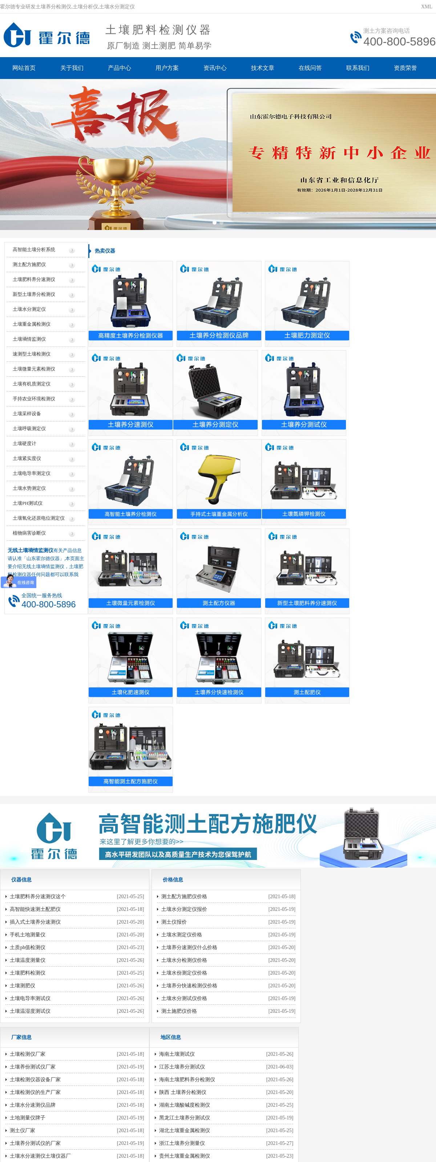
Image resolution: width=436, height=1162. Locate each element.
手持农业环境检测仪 (34, 401)
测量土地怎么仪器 (322, 874)
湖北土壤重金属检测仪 (35, 950)
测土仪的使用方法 (322, 900)
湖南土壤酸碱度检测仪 (35, 925)
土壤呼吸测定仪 (29, 430)
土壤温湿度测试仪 (30, 831)
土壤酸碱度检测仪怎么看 (330, 950)
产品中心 (120, 68)
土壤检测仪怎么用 (322, 925)
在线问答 (311, 68)
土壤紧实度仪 (27, 460)
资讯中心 (215, 68)
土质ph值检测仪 (27, 768)
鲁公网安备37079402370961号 (195, 1099)
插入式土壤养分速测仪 (35, 742)
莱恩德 (111, 1132)
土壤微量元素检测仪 (34, 371)
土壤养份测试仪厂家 (325, 730)
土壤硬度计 (24, 445)
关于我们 (72, 68)
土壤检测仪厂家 (320, 717)
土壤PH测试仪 (28, 505)
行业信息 (274, 1036)
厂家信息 (199, 1036)
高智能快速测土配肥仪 (35, 730)
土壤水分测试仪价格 (179, 819)
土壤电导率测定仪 (32, 475)
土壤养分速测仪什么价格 (184, 768)
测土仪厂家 (314, 793)
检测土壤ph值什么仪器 (327, 989)
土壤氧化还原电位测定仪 (39, 520)
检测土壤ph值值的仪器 (181, 950)
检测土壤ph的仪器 (176, 887)
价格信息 (162, 1036)
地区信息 (237, 1036)
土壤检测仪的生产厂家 (327, 755)
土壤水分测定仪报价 (179, 730)
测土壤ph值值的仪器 (179, 938)
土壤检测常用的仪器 (325, 976)
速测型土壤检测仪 (32, 356)
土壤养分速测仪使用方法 (330, 912)
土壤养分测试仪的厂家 (327, 806)
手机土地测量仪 (27, 755)
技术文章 (263, 68)
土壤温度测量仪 (27, 781)
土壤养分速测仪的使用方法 (332, 887)
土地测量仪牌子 (320, 781)
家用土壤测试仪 (320, 938)
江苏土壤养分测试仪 (33, 887)
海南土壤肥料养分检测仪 (38, 900)
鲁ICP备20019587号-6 (132, 1099)
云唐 (98, 1132)
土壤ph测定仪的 (173, 989)
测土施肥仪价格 (173, 831)
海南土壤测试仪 (27, 874)
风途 (87, 1132)
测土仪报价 (168, 742)
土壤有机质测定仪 (32, 386)
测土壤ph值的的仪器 (179, 912)
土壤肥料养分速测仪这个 (38, 717)
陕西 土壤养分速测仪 (33, 989)
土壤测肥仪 (22, 806)
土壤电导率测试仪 (30, 819)
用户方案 (167, 68)
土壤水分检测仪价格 (179, 781)
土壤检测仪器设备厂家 (327, 742)
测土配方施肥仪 (29, 266)
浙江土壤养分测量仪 (33, 963)
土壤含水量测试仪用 (325, 963)
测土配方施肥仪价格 (179, 717)
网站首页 (24, 68)
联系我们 (359, 68)
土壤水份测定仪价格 (179, 793)
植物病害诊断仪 (29, 535)
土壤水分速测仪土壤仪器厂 (332, 819)
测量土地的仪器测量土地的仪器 (191, 900)
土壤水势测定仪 (29, 490)
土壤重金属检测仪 (32, 326)
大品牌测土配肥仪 (322, 831)
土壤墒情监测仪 (29, 341)
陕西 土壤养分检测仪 (33, 912)
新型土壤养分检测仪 (34, 296)
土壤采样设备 (27, 416)
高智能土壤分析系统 (34, 251)
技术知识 (312, 1036)
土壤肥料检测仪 (27, 793)
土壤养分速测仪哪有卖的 (184, 874)
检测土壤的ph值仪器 (179, 925)
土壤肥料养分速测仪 (34, 281)
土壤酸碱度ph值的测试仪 (184, 963)
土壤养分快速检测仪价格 (184, 806)
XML (426, 6)
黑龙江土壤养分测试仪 (35, 938)
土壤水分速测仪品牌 (325, 768)
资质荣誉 (407, 68)
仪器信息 (124, 1036)
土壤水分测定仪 (29, 311)
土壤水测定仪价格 (176, 755)
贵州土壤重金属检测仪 (35, 976)
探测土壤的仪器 (173, 976)
